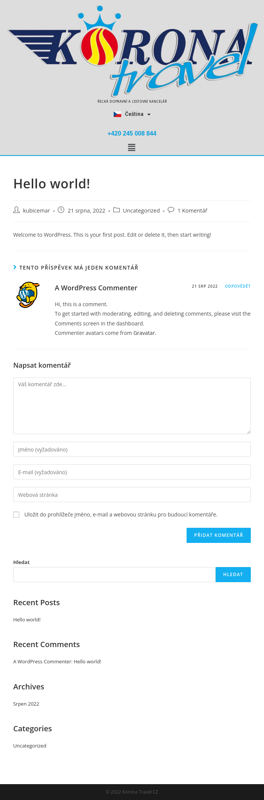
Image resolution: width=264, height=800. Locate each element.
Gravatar (144, 332)
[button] (131, 147)
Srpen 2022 (26, 703)
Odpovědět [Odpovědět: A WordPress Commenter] (238, 286)
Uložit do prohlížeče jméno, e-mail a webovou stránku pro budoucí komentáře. (121, 514)
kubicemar (36, 210)
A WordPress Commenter (96, 287)
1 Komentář (192, 210)
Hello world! (27, 619)
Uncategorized (141, 210)
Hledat (21, 562)
